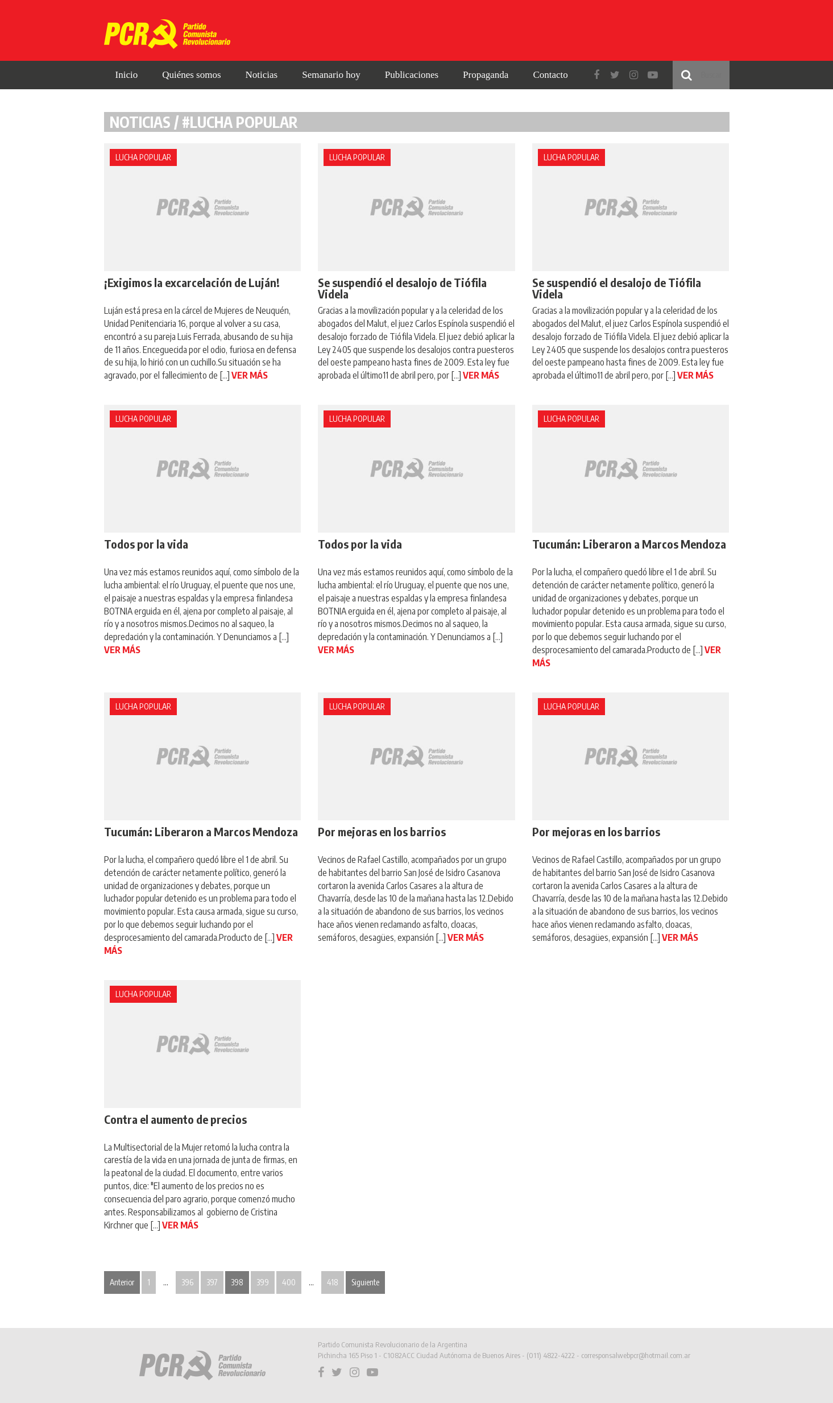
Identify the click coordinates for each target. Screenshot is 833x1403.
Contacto (550, 74)
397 (212, 1282)
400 (289, 1282)
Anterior (122, 1282)
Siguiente (365, 1282)
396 (187, 1282)
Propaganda (485, 74)
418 (332, 1282)
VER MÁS (249, 375)
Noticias (262, 74)
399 (262, 1282)
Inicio (126, 74)
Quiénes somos (191, 74)
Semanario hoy (331, 74)
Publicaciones (411, 74)
